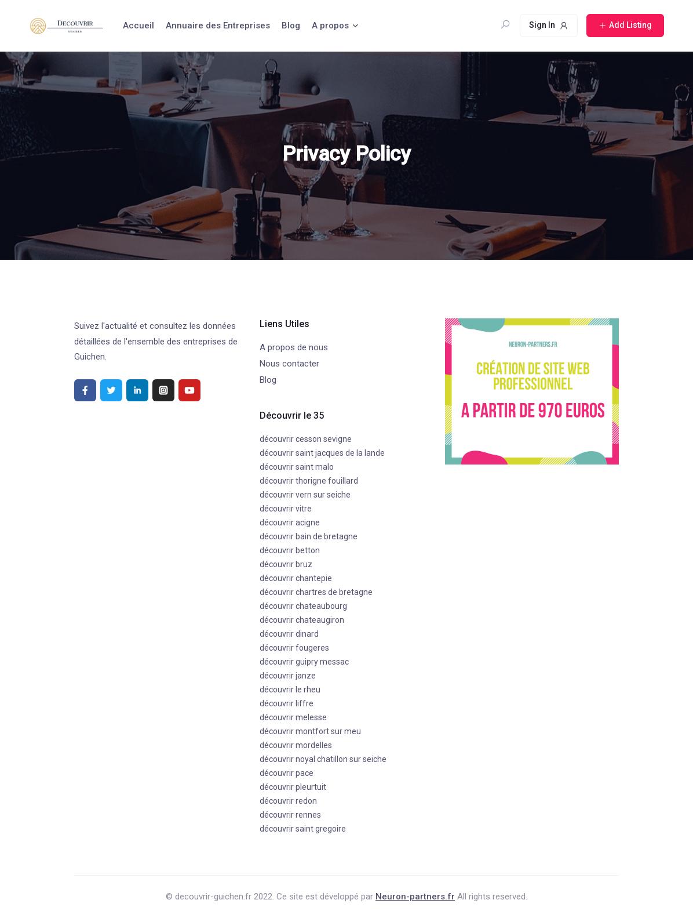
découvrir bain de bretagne (309, 536)
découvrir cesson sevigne (306, 439)
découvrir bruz (286, 564)
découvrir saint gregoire (303, 828)
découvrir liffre (286, 703)
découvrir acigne (290, 522)
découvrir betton (290, 550)
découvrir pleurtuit (293, 787)
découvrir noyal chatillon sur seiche (323, 759)
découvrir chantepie (296, 578)
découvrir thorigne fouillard (309, 480)
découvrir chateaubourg (303, 606)
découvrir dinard (289, 633)
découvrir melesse (293, 717)
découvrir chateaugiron (302, 620)
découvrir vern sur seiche (305, 494)
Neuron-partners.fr (415, 896)
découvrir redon (288, 800)
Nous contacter (289, 363)
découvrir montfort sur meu (310, 731)
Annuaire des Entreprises (218, 25)
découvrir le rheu (290, 689)
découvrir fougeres (294, 647)
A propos (330, 25)
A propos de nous (294, 347)
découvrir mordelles (296, 745)
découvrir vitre (286, 508)
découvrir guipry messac (304, 661)
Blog (291, 25)
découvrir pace (286, 773)
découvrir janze (288, 675)
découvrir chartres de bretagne (316, 592)
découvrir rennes (290, 814)
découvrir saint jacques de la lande (322, 453)
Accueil (138, 25)
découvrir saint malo (297, 466)
